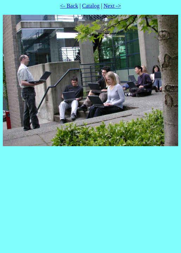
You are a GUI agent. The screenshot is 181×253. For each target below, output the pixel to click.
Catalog (91, 6)
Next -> (112, 6)
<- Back (69, 6)
